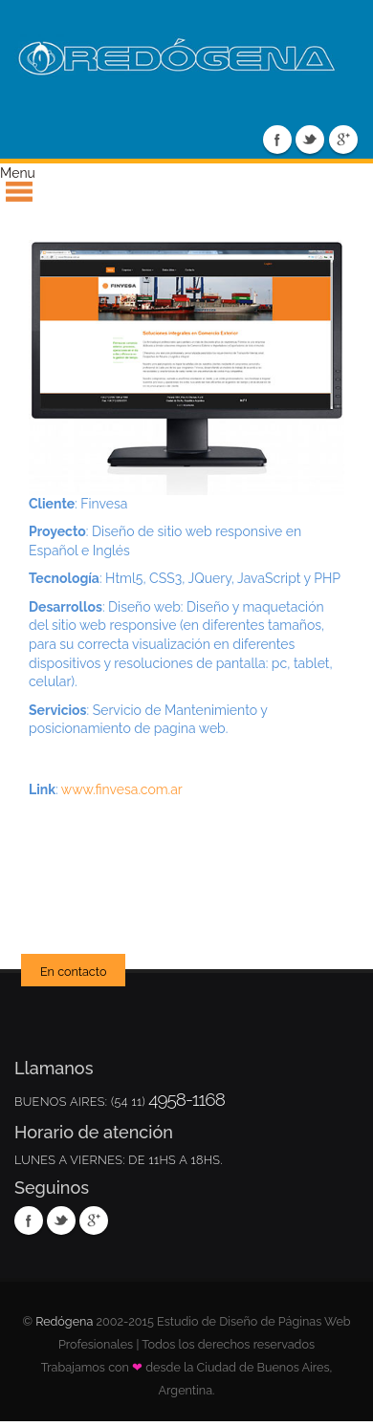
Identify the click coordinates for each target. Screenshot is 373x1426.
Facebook (277, 139)
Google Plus (343, 139)
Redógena (64, 1321)
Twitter (310, 139)
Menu (17, 173)
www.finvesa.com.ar (122, 789)
